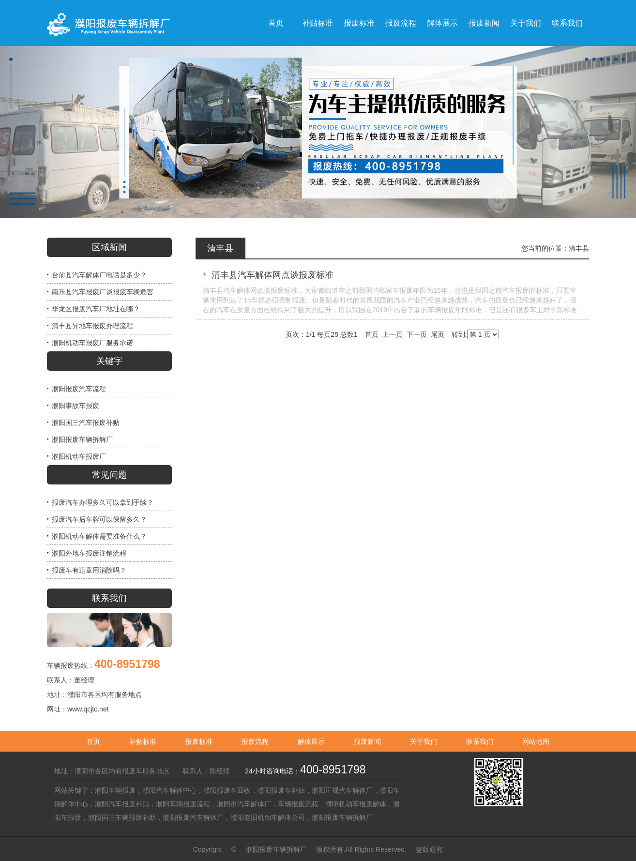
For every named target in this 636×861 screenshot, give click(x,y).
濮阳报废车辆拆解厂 (82, 439)
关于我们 (423, 741)
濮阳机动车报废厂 (79, 456)
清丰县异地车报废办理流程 (92, 326)
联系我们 (479, 741)
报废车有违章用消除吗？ (89, 570)
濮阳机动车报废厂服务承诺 (92, 343)
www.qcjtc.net (88, 709)
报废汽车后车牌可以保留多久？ (99, 519)
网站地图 (535, 741)
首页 (93, 741)
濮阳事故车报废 (75, 405)
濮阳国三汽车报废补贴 (86, 422)
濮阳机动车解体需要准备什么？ (99, 536)
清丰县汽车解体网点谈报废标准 (272, 275)
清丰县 (579, 248)
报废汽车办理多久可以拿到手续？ (102, 502)
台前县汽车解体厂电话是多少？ (99, 275)
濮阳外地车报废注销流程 (89, 553)
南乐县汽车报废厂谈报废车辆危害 (102, 292)
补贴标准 (142, 741)
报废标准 (198, 741)
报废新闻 (367, 741)
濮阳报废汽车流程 (79, 389)
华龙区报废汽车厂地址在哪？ (96, 309)
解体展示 (311, 741)
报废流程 (255, 741)
